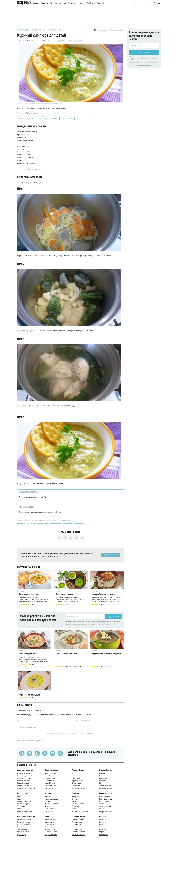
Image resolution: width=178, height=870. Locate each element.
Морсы (101, 822)
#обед (73, 523)
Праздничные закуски (53, 804)
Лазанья (102, 804)
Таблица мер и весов (34, 169)
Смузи (101, 832)
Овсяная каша (50, 822)
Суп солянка (76, 783)
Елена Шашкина (102, 30)
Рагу (101, 783)
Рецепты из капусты (24, 773)
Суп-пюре (54, 118)
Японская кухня (23, 832)
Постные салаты (78, 820)
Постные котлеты (78, 832)
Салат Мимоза (50, 783)
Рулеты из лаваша (51, 799)
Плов (101, 776)
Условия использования (103, 624)
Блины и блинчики (24, 801)
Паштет (47, 806)
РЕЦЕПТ (58, 651)
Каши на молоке (51, 832)
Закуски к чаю (50, 808)
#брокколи (28, 523)
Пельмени (103, 778)
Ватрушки (75, 797)
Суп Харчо (76, 785)
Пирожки (75, 806)
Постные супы (77, 824)
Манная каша (50, 827)
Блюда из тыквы (23, 785)
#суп (69, 523)
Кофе (101, 824)
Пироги (74, 808)
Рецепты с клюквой (24, 783)
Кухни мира (21, 835)
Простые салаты (50, 773)
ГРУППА (21, 591)
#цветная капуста (39, 523)
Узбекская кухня (23, 829)
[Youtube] (52, 753)
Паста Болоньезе (105, 799)
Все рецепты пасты (106, 812)
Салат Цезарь (50, 778)
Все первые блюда (79, 788)
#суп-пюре (57, 523)
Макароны (103, 808)
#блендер (80, 523)
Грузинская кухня (23, 822)
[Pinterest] (44, 753)
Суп (45, 118)
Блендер (21, 118)
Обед (39, 118)
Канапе (47, 801)
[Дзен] (60, 753)
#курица (20, 523)
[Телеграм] (22, 753)
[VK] (29, 753)
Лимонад (102, 827)
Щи (73, 773)
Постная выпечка (78, 827)
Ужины (19, 808)
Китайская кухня (23, 827)
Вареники (103, 781)
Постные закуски (78, 822)
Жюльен (48, 797)
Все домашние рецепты (26, 788)
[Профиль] (159, 3)
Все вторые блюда (106, 788)
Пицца (19, 797)
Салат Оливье (50, 776)
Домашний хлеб (78, 804)
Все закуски (49, 812)
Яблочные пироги (23, 781)
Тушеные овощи (105, 785)
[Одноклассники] (37, 753)
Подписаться (113, 616)
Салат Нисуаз (49, 781)
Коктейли (102, 820)
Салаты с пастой (105, 806)
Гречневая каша (50, 820)
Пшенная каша (50, 829)
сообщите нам (64, 520)
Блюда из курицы (23, 804)
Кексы (74, 801)
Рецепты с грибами (24, 778)
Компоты (102, 829)
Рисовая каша (50, 824)
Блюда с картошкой (24, 776)
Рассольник (76, 778)
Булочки (75, 799)
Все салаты (49, 788)
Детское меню (67, 118)
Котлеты (102, 773)
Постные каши (77, 829)
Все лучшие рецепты (24, 812)
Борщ (74, 776)
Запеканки (21, 806)
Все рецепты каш (51, 835)
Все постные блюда (79, 835)
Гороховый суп (77, 781)
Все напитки (103, 835)
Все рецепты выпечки (80, 812)
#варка (64, 523)
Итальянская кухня (24, 824)
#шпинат (49, 523)
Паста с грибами (105, 801)
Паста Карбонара (105, 797)
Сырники (20, 799)
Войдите (56, 714)
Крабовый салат (51, 785)
